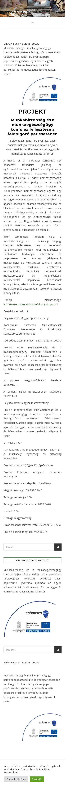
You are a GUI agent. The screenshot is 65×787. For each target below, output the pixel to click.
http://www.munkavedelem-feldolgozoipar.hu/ (30, 304)
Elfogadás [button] (37, 779)
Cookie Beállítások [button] (16, 779)
